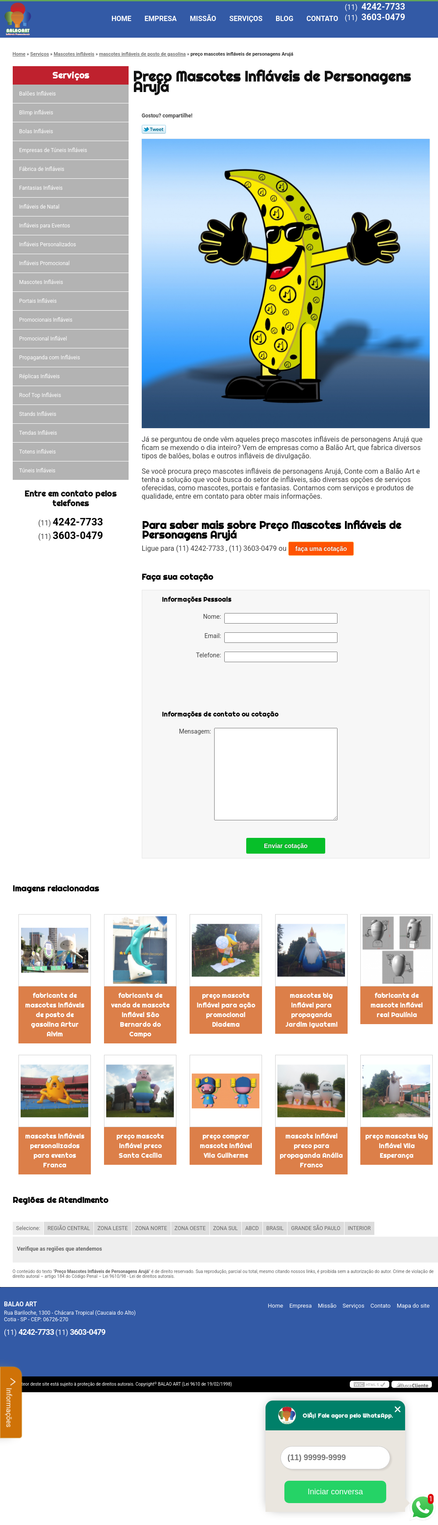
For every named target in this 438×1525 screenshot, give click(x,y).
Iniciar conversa (335, 1491)
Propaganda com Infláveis (50, 358)
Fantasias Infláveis (41, 188)
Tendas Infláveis (38, 433)
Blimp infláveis (37, 113)
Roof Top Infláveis (40, 395)
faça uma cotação (321, 548)
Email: (271, 637)
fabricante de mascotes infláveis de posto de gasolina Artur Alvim (54, 1015)
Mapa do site (413, 1305)
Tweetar (154, 129)
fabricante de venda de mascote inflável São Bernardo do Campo (140, 1015)
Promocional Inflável (43, 339)
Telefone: (266, 657)
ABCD (252, 1228)
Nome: (270, 618)
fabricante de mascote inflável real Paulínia (396, 1005)
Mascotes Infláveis (42, 282)
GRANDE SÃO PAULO (315, 1228)
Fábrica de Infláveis (42, 169)
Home (121, 18)
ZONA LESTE (112, 1228)
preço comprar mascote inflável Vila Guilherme (226, 1146)
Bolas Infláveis (36, 131)
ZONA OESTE (190, 1228)
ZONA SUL (225, 1228)
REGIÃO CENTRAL (68, 1228)
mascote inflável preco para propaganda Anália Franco (311, 1150)
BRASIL (275, 1228)
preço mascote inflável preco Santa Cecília (140, 1146)
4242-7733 (383, 6)
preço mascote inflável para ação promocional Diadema (226, 1010)
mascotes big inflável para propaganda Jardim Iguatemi (311, 1010)
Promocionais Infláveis (46, 320)
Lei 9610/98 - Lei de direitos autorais (138, 1276)
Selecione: (28, 1228)
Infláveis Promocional (45, 263)
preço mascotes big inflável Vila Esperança (396, 1146)
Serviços (246, 18)
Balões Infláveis (38, 94)
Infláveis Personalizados (48, 244)
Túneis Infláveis (38, 471)
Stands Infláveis (38, 414)
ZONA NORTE (151, 1228)
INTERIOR (359, 1228)
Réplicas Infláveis (40, 376)
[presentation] (217, 688)
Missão (203, 18)
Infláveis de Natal (40, 207)
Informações (11, 1402)
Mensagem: (258, 774)
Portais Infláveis (38, 301)
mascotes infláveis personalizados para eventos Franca (54, 1150)
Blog (284, 18)
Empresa (160, 18)
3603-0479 (383, 17)
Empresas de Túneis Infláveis (54, 150)
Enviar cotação (286, 845)
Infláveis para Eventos (45, 226)
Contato (322, 18)
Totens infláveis (38, 452)
